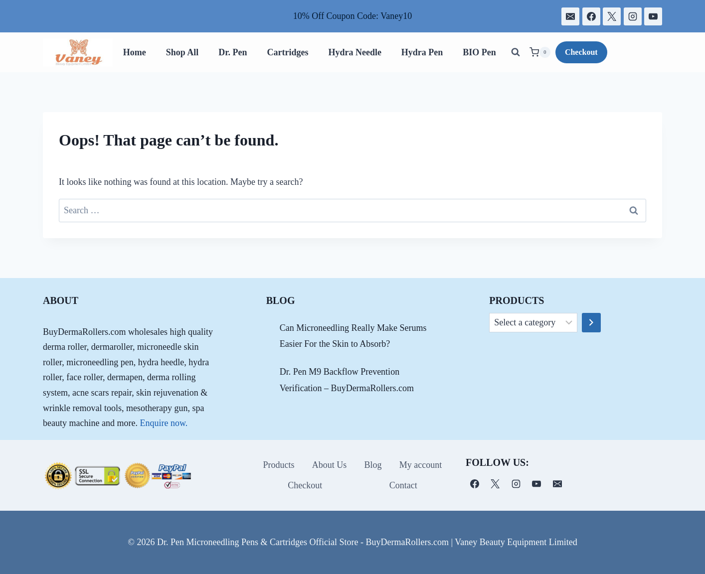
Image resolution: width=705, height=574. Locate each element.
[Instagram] (633, 16)
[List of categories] (533, 323)
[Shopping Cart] (539, 52)
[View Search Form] (516, 52)
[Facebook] (591, 16)
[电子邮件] (570, 16)
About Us (329, 465)
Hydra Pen (422, 52)
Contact (403, 485)
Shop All (182, 52)
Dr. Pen (232, 52)
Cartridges (287, 52)
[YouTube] (653, 16)
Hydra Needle (354, 52)
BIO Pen (479, 52)
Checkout (581, 52)
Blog (373, 465)
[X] (612, 16)
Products (279, 465)
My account (420, 465)
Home (134, 52)
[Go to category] (591, 323)
